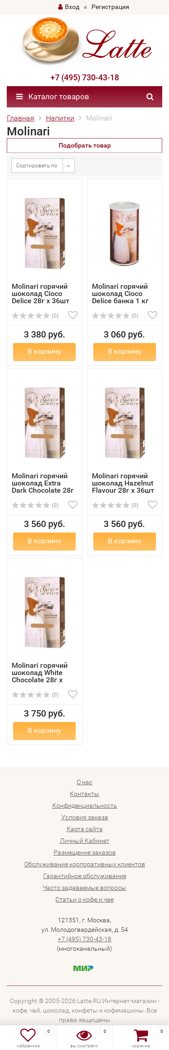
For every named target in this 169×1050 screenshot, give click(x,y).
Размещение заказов (85, 852)
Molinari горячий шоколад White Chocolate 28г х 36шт (40, 676)
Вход (68, 6)
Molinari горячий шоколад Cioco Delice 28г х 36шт (40, 293)
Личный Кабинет (85, 840)
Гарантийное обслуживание (84, 875)
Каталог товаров (52, 96)
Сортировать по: (37, 165)
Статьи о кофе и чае (84, 899)
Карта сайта (85, 829)
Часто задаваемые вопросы (84, 887)
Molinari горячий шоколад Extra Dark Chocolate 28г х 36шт (43, 487)
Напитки (60, 118)
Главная (20, 118)
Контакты (84, 793)
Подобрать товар (85, 145)
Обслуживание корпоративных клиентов (84, 864)
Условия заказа (84, 817)
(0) (35, 316)
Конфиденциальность (84, 805)
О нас (84, 782)
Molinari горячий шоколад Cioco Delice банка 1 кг (120, 293)
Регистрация (110, 6)
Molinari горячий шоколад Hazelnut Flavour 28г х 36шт (123, 483)
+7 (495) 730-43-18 (84, 77)
